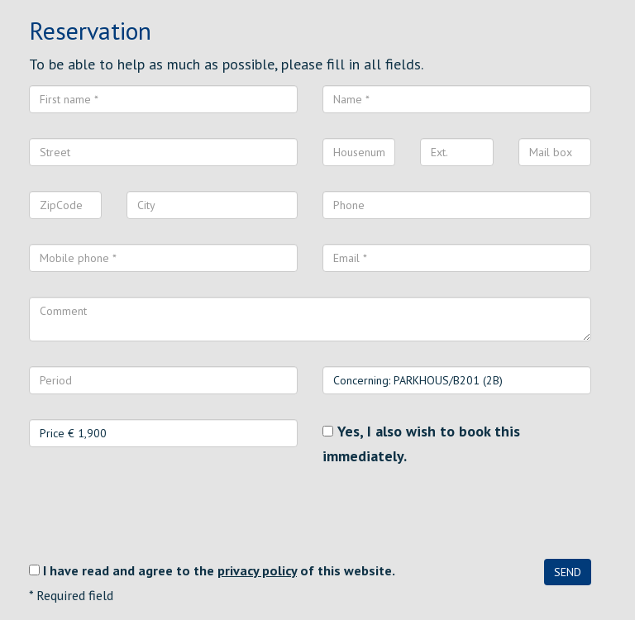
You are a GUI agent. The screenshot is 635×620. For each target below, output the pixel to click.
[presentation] (154, 513)
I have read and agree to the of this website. (219, 570)
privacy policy (257, 570)
